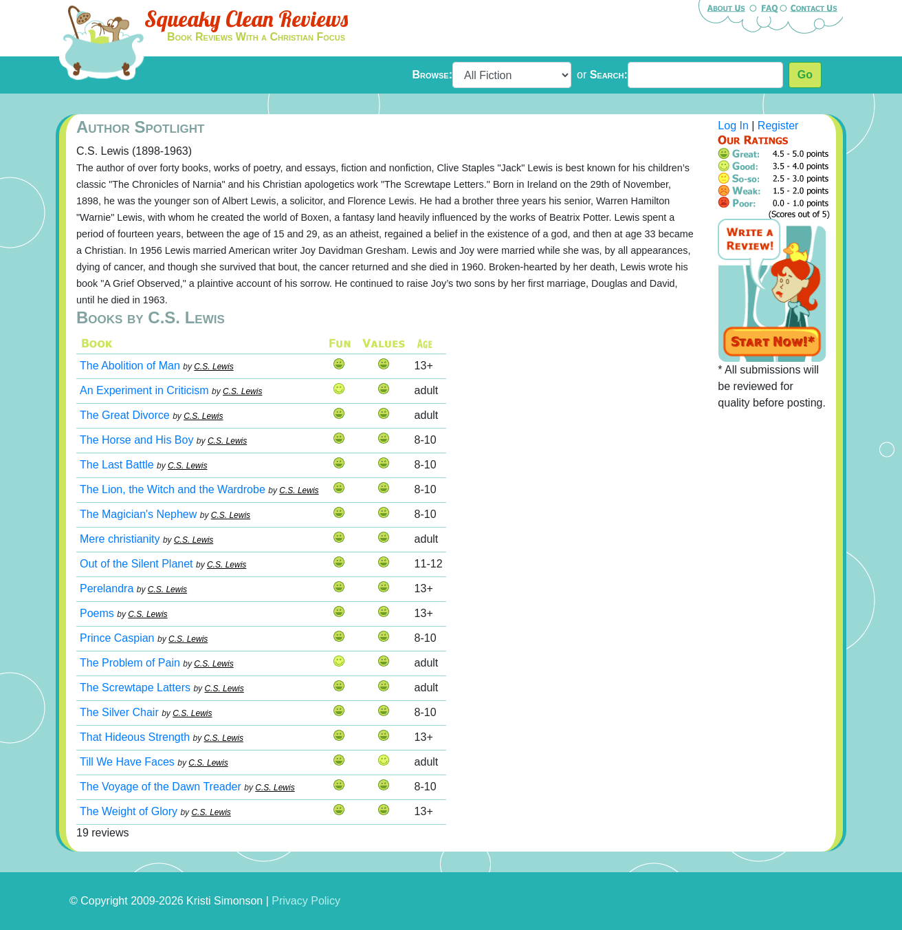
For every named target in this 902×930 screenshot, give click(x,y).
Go (805, 74)
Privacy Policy (306, 901)
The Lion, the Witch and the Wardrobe (172, 489)
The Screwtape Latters (135, 687)
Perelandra (106, 588)
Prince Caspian (117, 638)
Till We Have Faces (127, 762)
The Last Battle (117, 465)
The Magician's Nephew (138, 514)
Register (778, 125)
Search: (609, 74)
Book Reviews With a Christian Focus (256, 37)
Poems (97, 613)
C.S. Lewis (213, 366)
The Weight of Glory (128, 811)
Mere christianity (120, 539)
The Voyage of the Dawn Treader (160, 786)
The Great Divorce (125, 415)
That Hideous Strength (135, 737)
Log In (733, 125)
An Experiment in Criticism (144, 390)
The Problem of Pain (130, 663)
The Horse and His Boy (136, 440)
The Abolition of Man (130, 365)
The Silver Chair (119, 712)
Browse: (432, 74)
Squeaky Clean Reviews (246, 18)
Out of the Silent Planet (136, 564)
